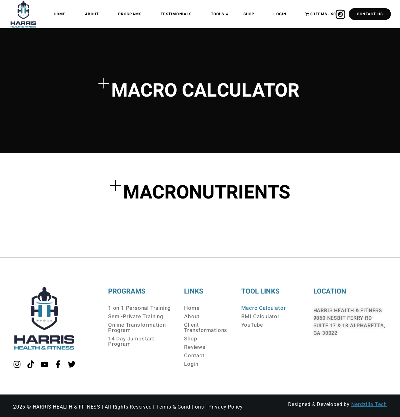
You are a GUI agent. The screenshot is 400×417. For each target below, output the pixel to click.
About (192, 316)
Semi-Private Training (135, 316)
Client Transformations (205, 327)
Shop (190, 339)
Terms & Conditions (180, 407)
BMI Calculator (260, 316)
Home (191, 308)
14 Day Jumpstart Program (131, 341)
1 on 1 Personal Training (139, 308)
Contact (194, 355)
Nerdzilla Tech (369, 404)
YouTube (252, 325)
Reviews (195, 347)
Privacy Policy (225, 407)
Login (191, 364)
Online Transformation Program (137, 327)
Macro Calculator (263, 308)
